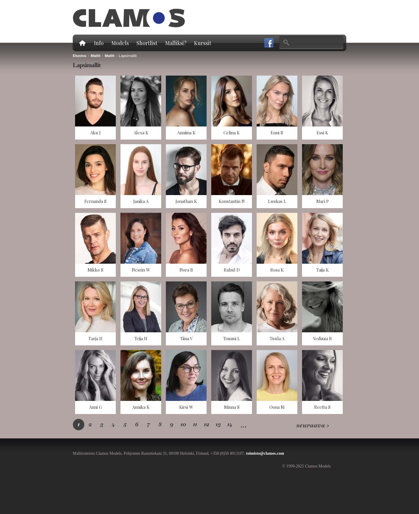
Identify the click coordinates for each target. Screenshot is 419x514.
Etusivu (82, 43)
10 (183, 424)
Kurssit (202, 43)
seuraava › (312, 425)
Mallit (95, 55)
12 (207, 424)
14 (230, 424)
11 (195, 424)
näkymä (95, 108)
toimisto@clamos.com (265, 453)
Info (99, 43)
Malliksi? (176, 43)
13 (218, 424)
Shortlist (146, 43)
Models (120, 43)
